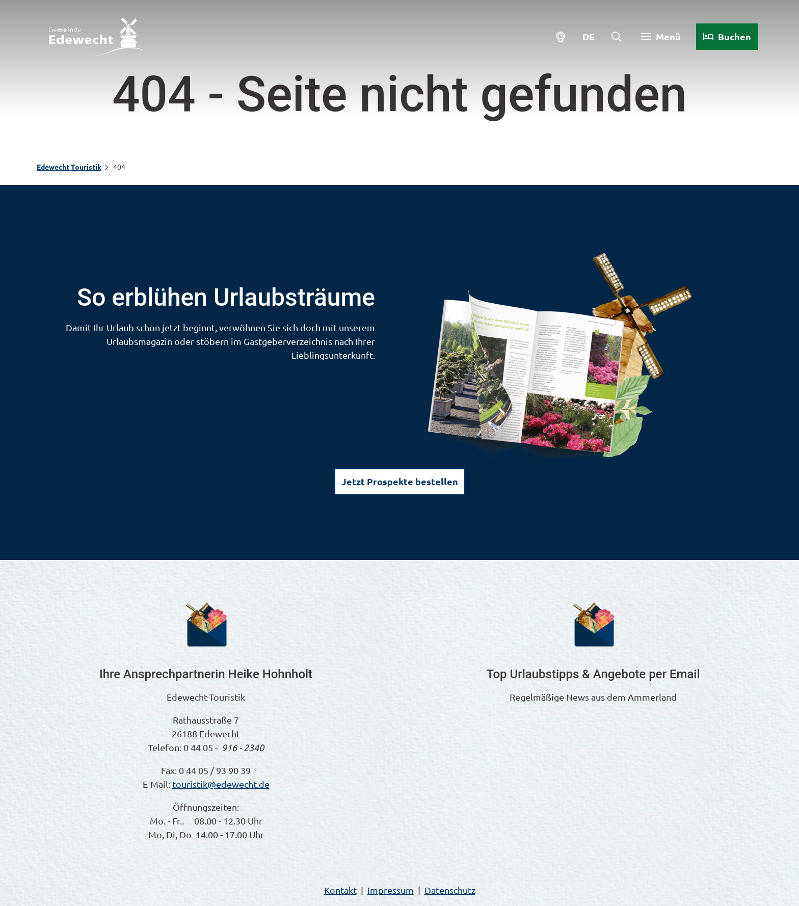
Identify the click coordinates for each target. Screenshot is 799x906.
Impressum (390, 890)
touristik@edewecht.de (221, 784)
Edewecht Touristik (69, 166)
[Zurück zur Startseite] (96, 36)
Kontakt (340, 890)
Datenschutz (449, 890)
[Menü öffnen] (661, 36)
